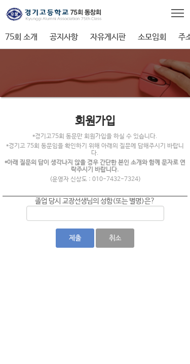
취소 (115, 238)
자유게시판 (108, 37)
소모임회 (152, 37)
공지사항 (64, 37)
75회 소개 (21, 37)
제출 (75, 238)
